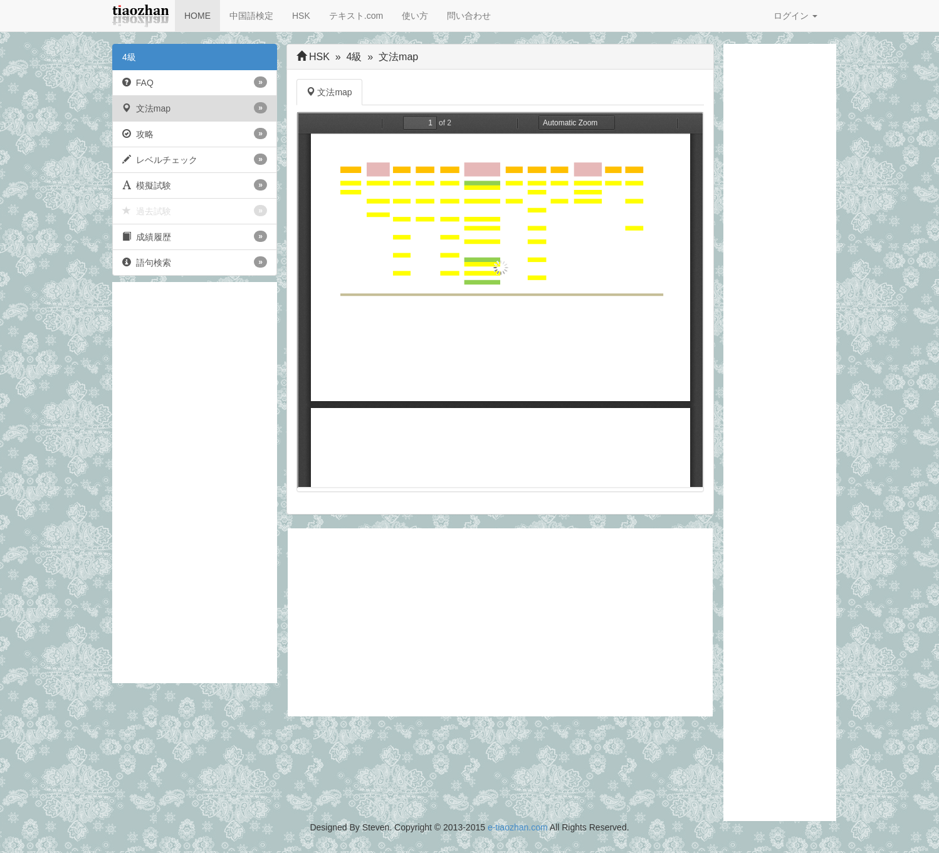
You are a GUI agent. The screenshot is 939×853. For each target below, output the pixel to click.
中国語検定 (251, 16)
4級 (129, 57)
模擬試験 (194, 185)
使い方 (415, 16)
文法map (194, 107)
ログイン (795, 16)
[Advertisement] (194, 483)
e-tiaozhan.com (518, 827)
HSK (301, 16)
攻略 (194, 133)
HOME (197, 16)
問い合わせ (469, 16)
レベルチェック (194, 159)
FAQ (194, 82)
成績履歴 (194, 236)
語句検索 (194, 262)
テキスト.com (356, 16)
